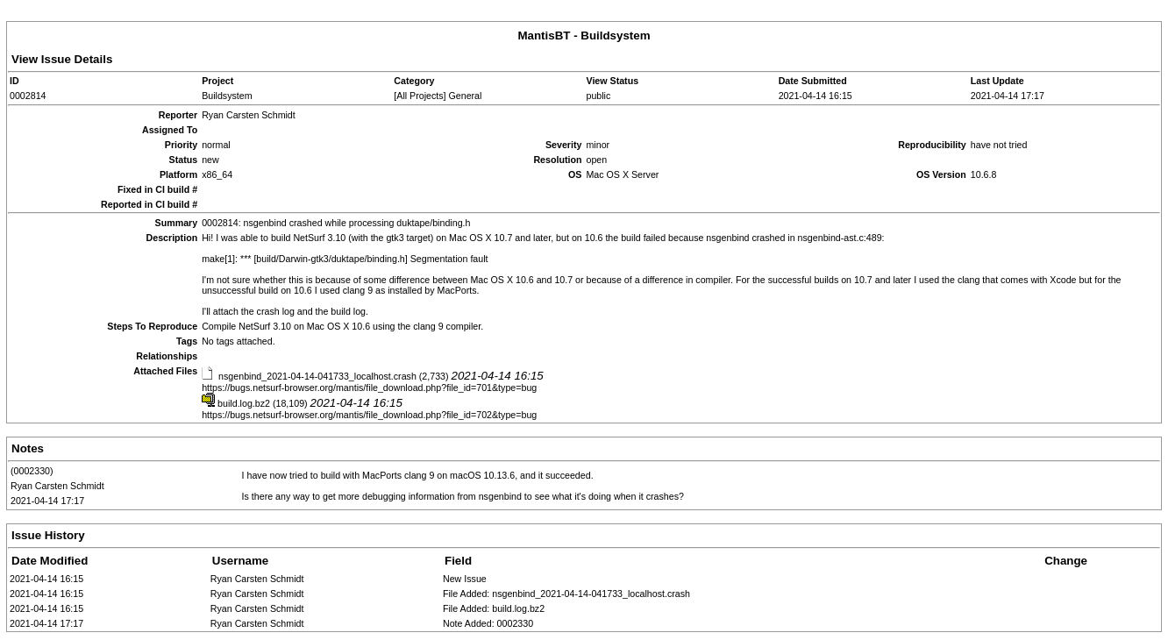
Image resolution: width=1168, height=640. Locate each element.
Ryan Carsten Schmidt (57, 485)
